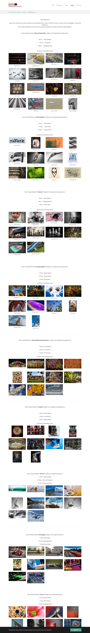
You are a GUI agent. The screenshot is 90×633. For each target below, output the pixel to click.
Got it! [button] (76, 630)
